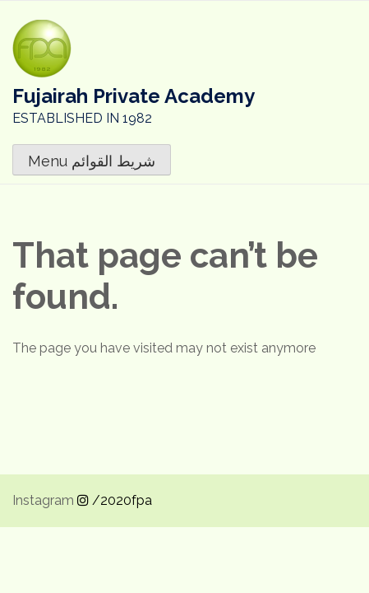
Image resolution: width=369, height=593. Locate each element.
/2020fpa (114, 500)
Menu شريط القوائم (91, 161)
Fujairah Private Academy (133, 96)
